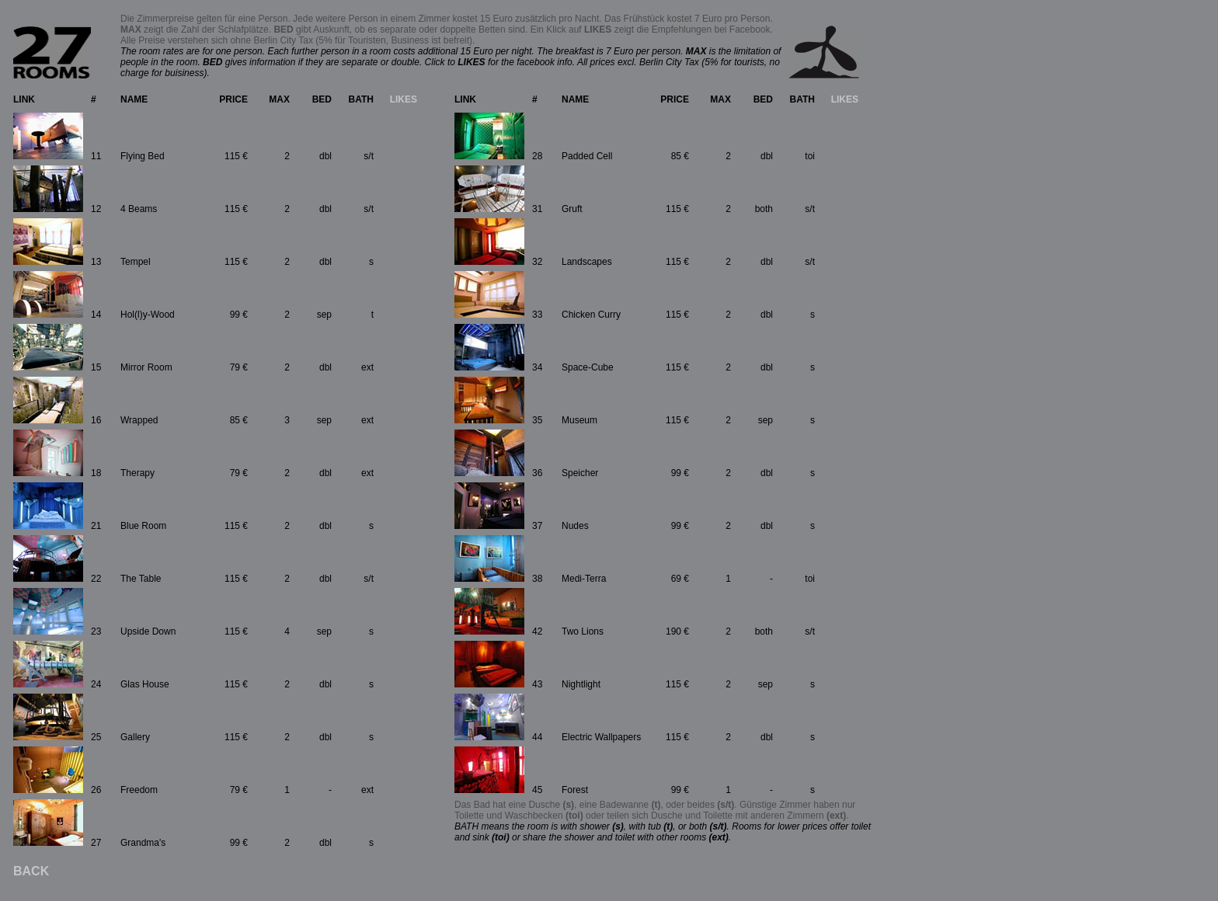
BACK (31, 871)
